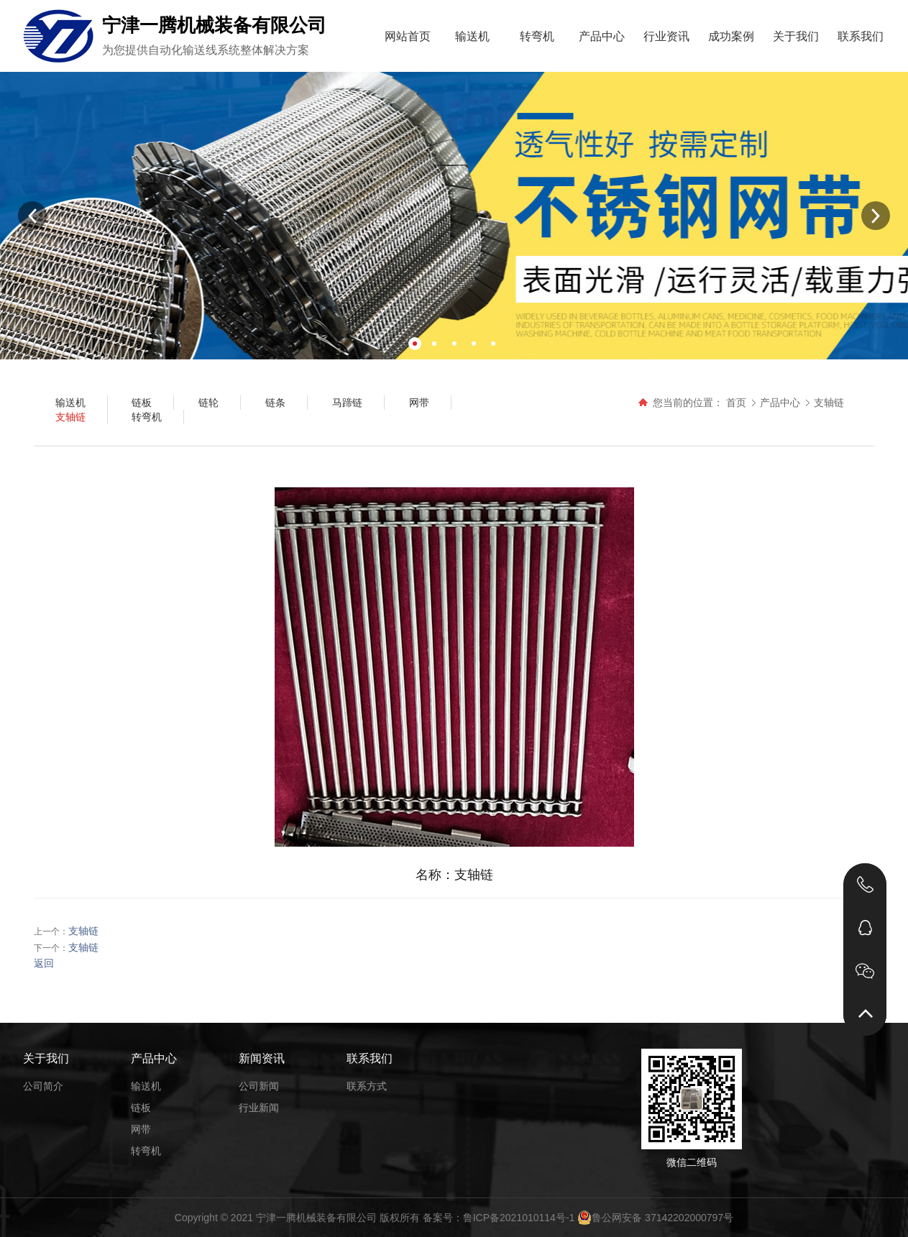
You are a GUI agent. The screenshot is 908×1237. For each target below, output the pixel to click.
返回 (44, 963)
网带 (141, 1129)
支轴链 (829, 402)
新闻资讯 (262, 1058)
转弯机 (537, 36)
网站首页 (408, 36)
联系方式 (367, 1086)
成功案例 (731, 36)
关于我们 (796, 36)
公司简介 (43, 1086)
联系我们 (861, 36)
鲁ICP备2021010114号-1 (519, 1217)
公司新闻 (259, 1086)
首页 (736, 402)
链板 (141, 1107)
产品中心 (602, 36)
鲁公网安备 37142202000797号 (655, 1217)
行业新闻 (259, 1107)
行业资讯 (666, 36)
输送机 (472, 36)
